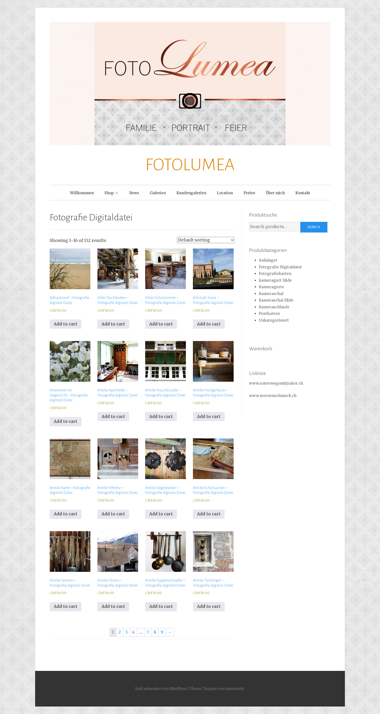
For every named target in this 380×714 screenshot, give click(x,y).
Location (225, 193)
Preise (249, 193)
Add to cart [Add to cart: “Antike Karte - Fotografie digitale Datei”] (65, 514)
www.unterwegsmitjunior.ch (276, 383)
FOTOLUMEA (190, 165)
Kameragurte (271, 287)
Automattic (235, 688)
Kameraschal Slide (276, 300)
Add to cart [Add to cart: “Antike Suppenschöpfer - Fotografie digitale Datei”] (161, 606)
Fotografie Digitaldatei (280, 267)
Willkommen (82, 193)
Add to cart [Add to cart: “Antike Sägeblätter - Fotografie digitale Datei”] (161, 514)
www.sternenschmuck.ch (272, 395)
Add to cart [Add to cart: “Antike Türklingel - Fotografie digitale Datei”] (209, 606)
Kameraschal (271, 293)
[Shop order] (205, 240)
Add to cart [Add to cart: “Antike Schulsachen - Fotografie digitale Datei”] (209, 514)
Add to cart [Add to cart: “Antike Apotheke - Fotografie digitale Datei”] (113, 416)
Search (314, 227)
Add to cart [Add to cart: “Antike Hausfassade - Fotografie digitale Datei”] (161, 416)
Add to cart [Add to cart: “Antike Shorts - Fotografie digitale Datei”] (113, 606)
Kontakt (302, 193)
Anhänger (268, 260)
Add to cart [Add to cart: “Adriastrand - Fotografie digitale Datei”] (65, 324)
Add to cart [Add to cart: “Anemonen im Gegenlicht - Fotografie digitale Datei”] (65, 421)
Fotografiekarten (275, 273)
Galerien (158, 193)
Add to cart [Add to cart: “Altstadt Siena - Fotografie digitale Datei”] (209, 324)
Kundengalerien (191, 193)
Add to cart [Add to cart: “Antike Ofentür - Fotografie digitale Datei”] (113, 514)
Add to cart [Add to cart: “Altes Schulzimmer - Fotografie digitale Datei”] (161, 324)
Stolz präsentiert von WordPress (161, 688)
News (134, 193)
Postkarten (269, 313)
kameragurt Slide (275, 280)
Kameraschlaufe (274, 307)
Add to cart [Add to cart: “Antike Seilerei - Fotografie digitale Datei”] (65, 606)
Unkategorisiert (274, 320)
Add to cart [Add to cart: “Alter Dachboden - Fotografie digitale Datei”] (113, 324)
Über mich (275, 193)
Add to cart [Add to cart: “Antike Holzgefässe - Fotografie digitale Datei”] (209, 416)
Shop (109, 193)
